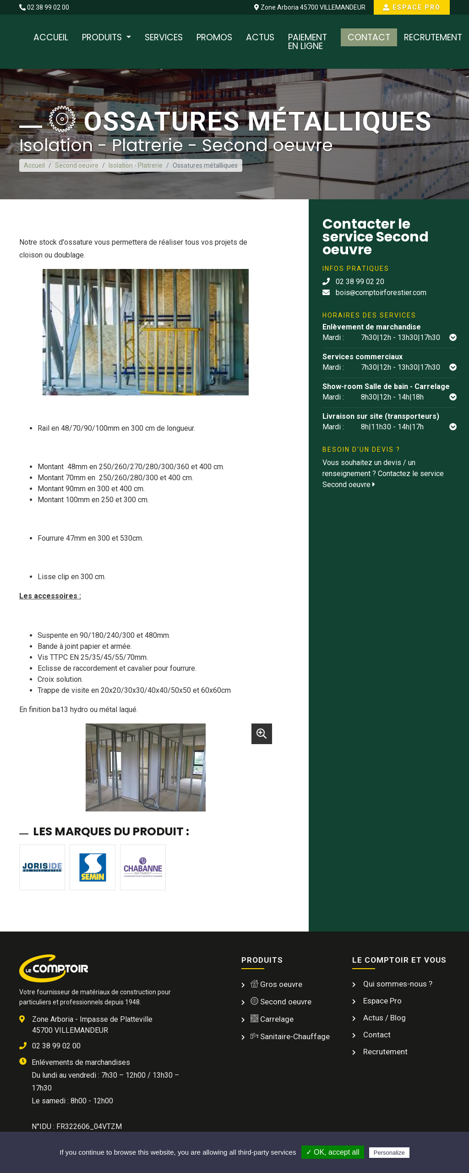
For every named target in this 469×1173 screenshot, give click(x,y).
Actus (260, 37)
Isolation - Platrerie (136, 165)
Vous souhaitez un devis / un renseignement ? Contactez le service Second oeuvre (383, 473)
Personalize (389, 1152)
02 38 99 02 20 (353, 281)
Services (164, 37)
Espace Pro (412, 7)
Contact (369, 37)
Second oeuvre (76, 165)
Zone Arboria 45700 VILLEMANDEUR (309, 7)
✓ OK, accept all (333, 1152)
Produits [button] (103, 37)
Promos (214, 37)
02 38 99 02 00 (44, 7)
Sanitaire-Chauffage (290, 1036)
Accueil (50, 37)
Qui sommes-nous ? (396, 983)
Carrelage (272, 1019)
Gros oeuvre (276, 984)
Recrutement (433, 37)
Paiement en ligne (307, 41)
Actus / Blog (383, 1017)
